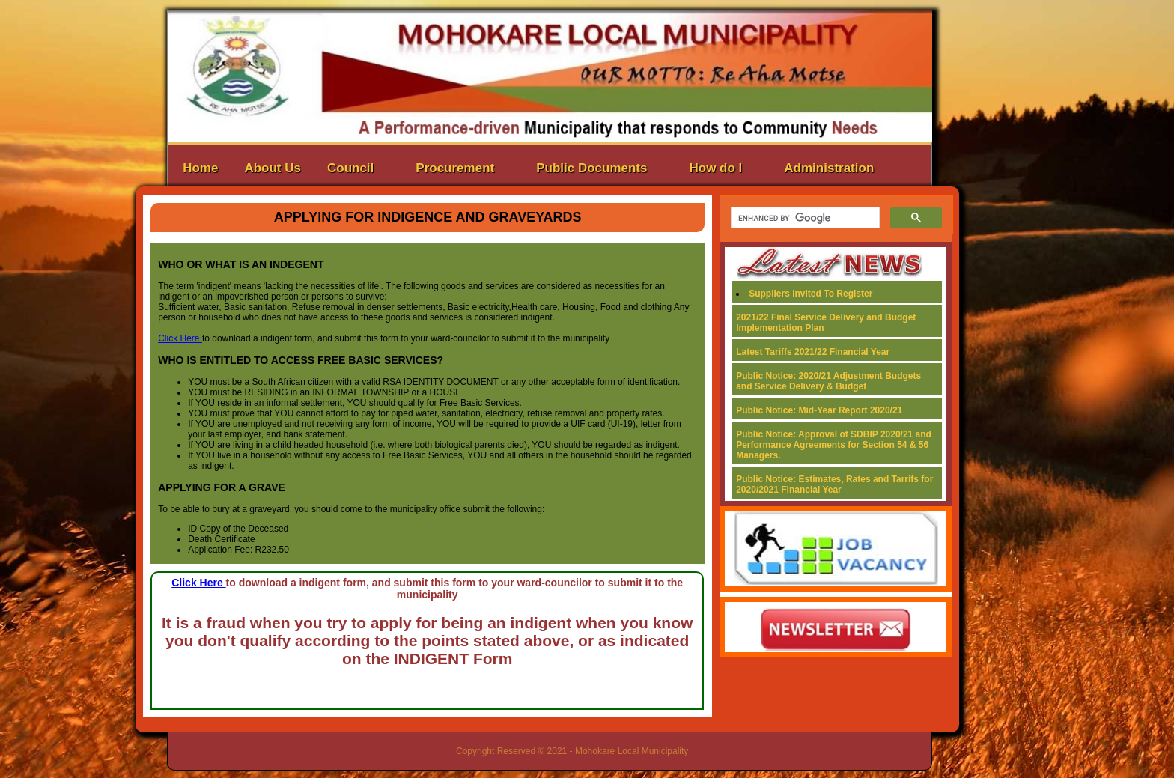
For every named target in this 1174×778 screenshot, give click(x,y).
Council (350, 168)
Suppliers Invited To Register (810, 293)
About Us (272, 168)
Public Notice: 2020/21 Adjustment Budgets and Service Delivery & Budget (828, 381)
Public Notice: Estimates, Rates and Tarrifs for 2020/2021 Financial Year (834, 484)
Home (200, 168)
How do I (716, 168)
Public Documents (591, 168)
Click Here (180, 338)
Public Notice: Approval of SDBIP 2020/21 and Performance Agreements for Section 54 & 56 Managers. (833, 445)
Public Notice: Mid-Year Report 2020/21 (819, 410)
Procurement (455, 168)
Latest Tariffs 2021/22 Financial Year (812, 352)
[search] (803, 218)
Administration (829, 168)
